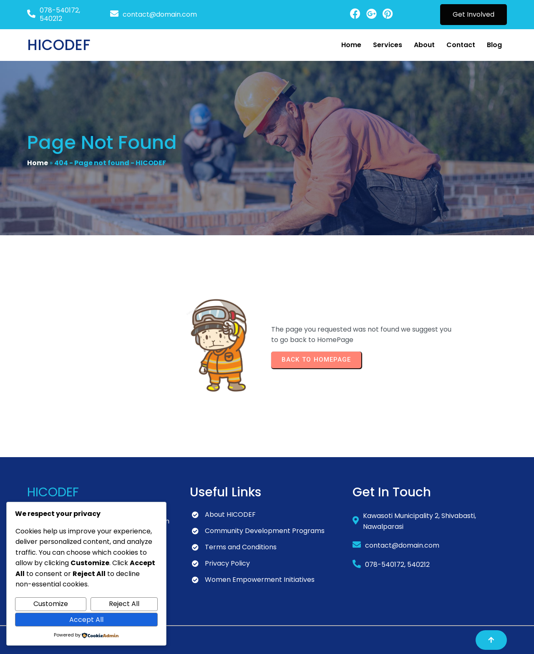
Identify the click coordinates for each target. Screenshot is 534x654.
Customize (50, 604)
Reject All (124, 604)
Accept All (86, 619)
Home (37, 163)
